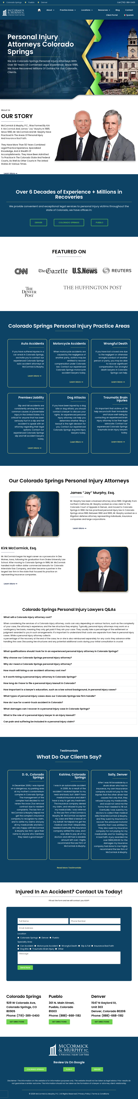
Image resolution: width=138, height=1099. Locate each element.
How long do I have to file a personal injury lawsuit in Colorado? (39, 683)
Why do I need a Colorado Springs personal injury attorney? (37, 664)
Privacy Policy (84, 1093)
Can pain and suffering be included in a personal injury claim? (39, 721)
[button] (69, 617)
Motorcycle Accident (47, 945)
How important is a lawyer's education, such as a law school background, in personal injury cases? (59, 689)
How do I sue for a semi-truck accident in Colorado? (33, 702)
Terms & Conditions (100, 1093)
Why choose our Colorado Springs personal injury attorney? (37, 657)
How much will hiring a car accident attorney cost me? (34, 670)
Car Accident (26, 945)
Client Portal (112, 15)
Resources (104, 10)
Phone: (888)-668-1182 (65, 1016)
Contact (129, 10)
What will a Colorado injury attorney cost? (27, 617)
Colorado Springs (29, 937)
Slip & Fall (85, 945)
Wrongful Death (69, 945)
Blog (118, 10)
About (50, 10)
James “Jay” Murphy (31, 128)
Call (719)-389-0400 (126, 2)
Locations (87, 10)
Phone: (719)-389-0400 (23, 1016)
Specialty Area (25, 941)
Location (22, 933)
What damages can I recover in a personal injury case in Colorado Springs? (46, 708)
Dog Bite (24, 948)
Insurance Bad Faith (16, 138)
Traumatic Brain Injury (43, 948)
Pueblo (55, 937)
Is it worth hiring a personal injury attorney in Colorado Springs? (39, 676)
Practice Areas (68, 10)
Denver (45, 937)
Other (61, 948)
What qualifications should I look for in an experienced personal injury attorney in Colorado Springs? (60, 651)
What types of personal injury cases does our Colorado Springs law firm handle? (49, 696)
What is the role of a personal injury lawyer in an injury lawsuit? (39, 715)
